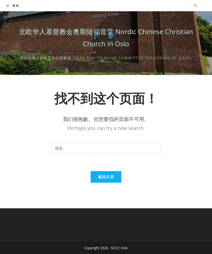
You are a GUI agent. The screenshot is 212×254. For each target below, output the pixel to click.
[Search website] (195, 6)
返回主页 (106, 176)
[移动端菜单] (12, 6)
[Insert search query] (106, 148)
